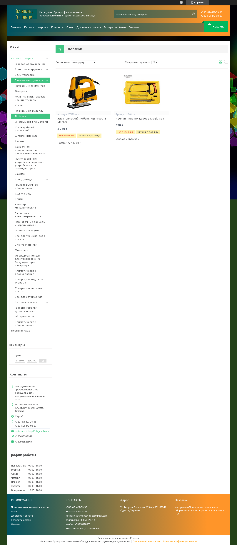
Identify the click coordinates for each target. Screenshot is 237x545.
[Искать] (193, 14)
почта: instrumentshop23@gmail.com (86, 515)
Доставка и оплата (88, 27)
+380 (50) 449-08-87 (76, 511)
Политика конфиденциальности (30, 507)
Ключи (19, 105)
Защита (20, 173)
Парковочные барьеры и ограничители (30, 223)
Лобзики (20, 116)
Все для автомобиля (28, 296)
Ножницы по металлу (29, 110)
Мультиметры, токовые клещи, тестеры (30, 98)
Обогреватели (24, 316)
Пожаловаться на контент (147, 541)
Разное (20, 141)
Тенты (19, 199)
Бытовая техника (26, 302)
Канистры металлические (25, 206)
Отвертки (21, 91)
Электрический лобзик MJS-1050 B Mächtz (81, 120)
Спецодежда (23, 179)
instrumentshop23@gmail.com (32, 431)
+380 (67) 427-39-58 (76, 507)
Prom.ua (134, 538)
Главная (16, 27)
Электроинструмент (28, 69)
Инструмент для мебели (31, 121)
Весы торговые (25, 74)
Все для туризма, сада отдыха (30, 237)
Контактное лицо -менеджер (83, 528)
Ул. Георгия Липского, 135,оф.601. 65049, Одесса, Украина (143, 508)
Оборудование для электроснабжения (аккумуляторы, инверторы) (28, 260)
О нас (70, 27)
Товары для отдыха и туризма (29, 281)
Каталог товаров (35, 27)
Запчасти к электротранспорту (28, 214)
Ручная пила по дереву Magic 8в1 (140, 118)
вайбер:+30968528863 (78, 524)
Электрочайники (26, 244)
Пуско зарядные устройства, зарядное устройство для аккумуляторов (29, 163)
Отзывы (134, 27)
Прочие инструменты (29, 230)
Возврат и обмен (115, 27)
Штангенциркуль (26, 135)
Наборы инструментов (30, 85)
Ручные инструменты (29, 80)
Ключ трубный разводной (24, 128)
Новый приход (20, 330)
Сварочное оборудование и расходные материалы (30, 150)
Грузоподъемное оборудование (26, 186)
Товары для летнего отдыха (28, 289)
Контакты (57, 27)
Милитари (21, 250)
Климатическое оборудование (25, 272)
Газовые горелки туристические (26, 309)
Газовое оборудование (30, 64)
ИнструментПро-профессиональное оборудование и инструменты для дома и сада (199, 510)
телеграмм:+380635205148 (81, 520)
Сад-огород (23, 193)
